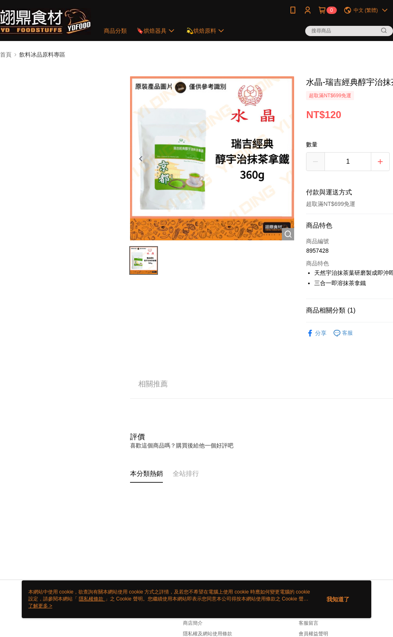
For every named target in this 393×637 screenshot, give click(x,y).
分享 (316, 333)
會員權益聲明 (313, 634)
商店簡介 (193, 623)
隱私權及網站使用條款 (207, 634)
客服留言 (308, 623)
